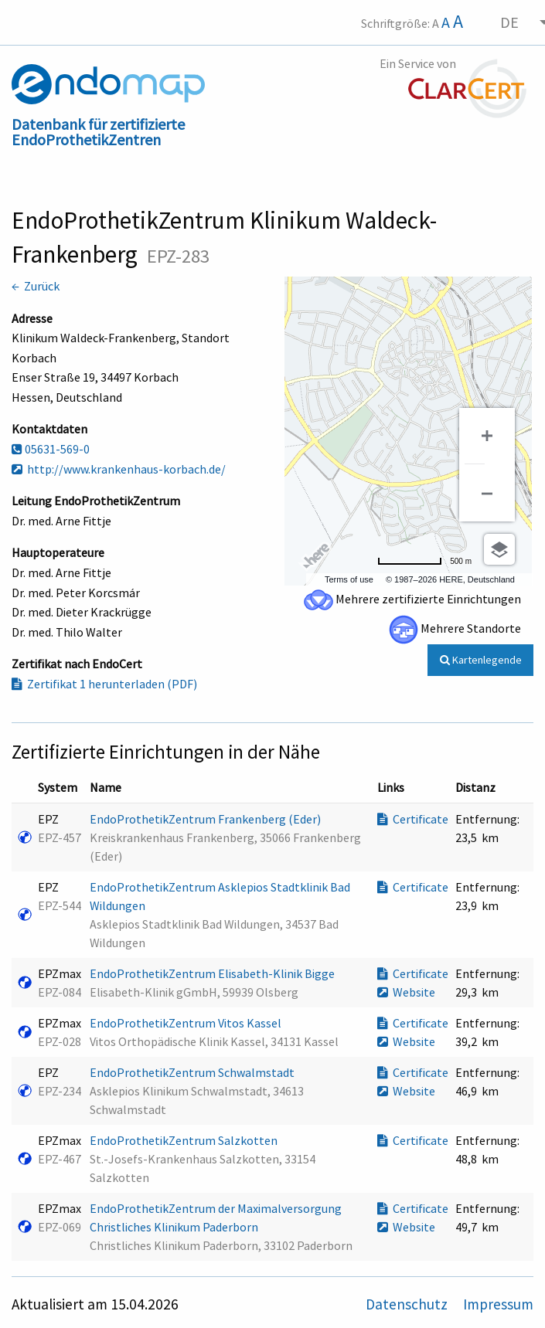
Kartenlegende (481, 660)
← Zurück (36, 286)
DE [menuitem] (509, 22)
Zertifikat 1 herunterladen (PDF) (104, 683)
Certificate (412, 819)
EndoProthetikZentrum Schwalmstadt (193, 1072)
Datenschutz (408, 1304)
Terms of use (349, 579)
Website (406, 992)
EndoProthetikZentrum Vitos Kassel (187, 1023)
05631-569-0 (51, 449)
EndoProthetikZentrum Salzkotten (185, 1140)
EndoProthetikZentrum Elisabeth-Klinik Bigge (213, 973)
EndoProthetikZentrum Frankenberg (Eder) (206, 819)
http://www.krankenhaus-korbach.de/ (119, 469)
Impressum (498, 1304)
